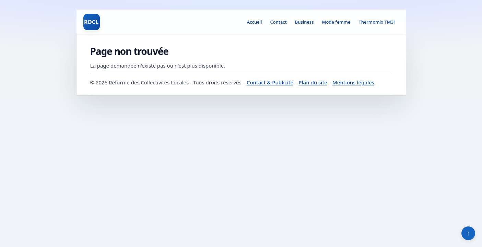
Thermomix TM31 (377, 22)
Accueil (254, 22)
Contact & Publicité (270, 82)
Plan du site (312, 82)
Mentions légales (353, 82)
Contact (278, 22)
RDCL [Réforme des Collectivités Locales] (91, 22)
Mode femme (336, 22)
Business (304, 22)
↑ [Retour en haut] (468, 233)
